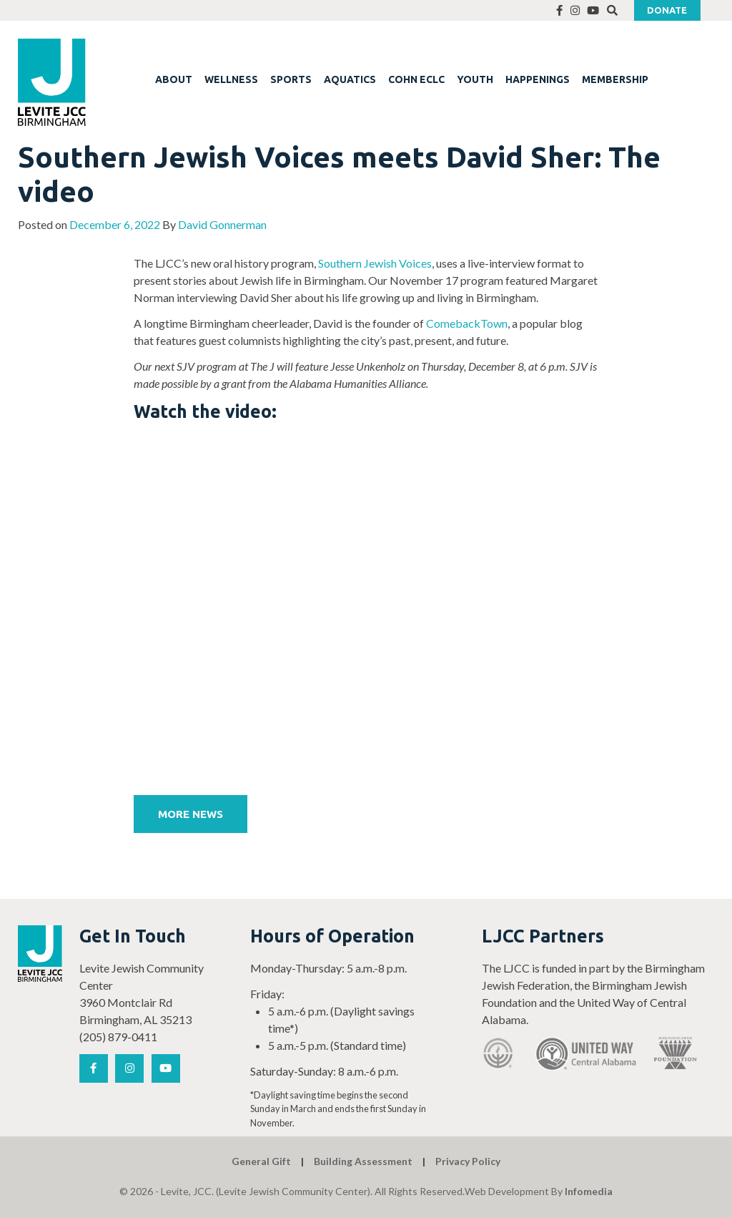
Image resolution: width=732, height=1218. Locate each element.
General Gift (261, 1161)
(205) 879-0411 (118, 1036)
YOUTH (475, 79)
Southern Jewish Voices (375, 263)
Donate (667, 10)
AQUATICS (350, 79)
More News (190, 814)
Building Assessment (363, 1161)
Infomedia (589, 1191)
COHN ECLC (416, 79)
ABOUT (173, 79)
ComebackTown (467, 323)
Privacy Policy (467, 1161)
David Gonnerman (222, 224)
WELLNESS (231, 79)
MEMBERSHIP (615, 79)
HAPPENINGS (537, 79)
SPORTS (291, 79)
